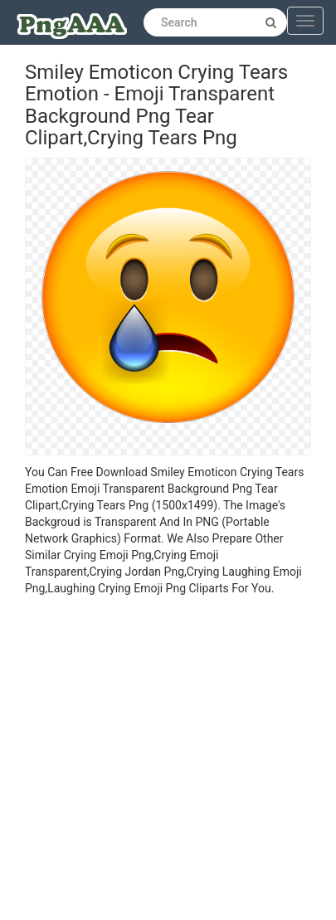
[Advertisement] (155, 760)
